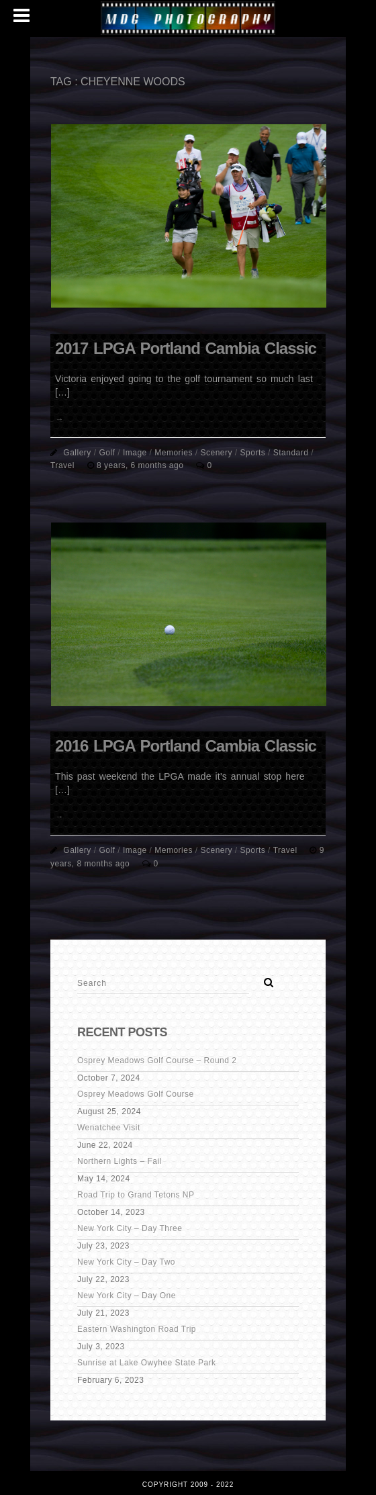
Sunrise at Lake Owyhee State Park (146, 1362)
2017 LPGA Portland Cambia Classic (185, 348)
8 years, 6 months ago (141, 465)
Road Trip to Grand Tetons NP (136, 1194)
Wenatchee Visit (108, 1127)
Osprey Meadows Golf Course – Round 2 (156, 1060)
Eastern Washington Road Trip (136, 1329)
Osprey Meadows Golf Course (135, 1094)
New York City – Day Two (126, 1262)
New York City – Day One (126, 1295)
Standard (291, 452)
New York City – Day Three (129, 1228)
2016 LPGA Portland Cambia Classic (185, 746)
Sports (253, 452)
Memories (173, 452)
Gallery (77, 452)
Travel (62, 465)
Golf (107, 452)
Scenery (216, 452)
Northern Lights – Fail (119, 1161)
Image (135, 452)
